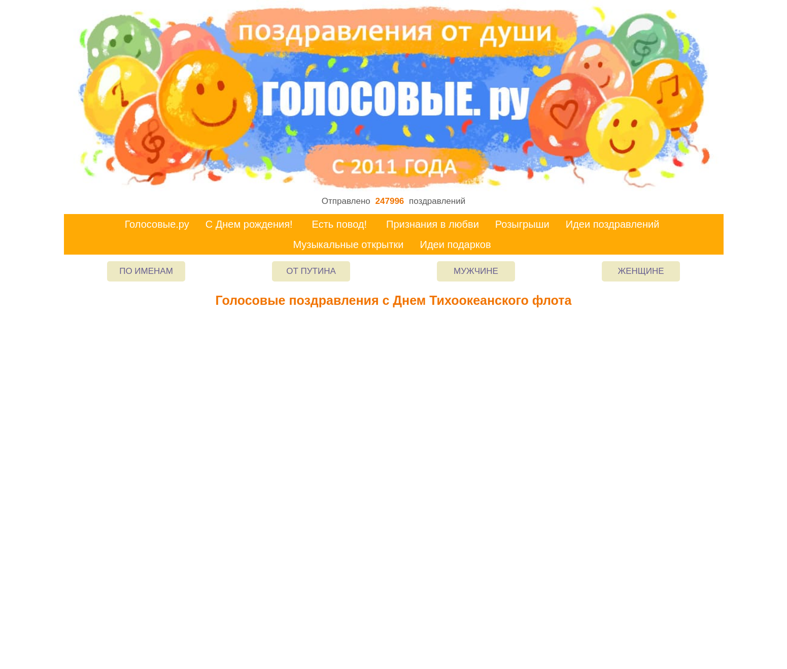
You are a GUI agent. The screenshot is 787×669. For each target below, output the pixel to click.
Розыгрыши (522, 224)
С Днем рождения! (249, 224)
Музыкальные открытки (348, 244)
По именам (146, 271)
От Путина (311, 271)
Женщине (641, 271)
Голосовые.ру (157, 224)
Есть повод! (339, 224)
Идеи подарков (455, 244)
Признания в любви (432, 224)
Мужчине (476, 271)
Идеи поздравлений (613, 224)
